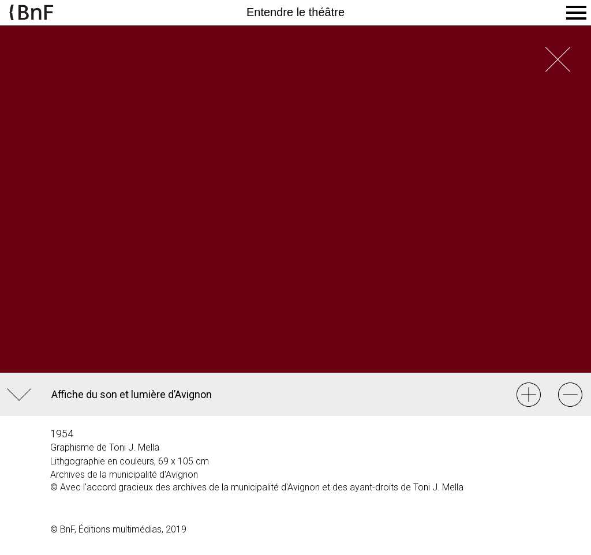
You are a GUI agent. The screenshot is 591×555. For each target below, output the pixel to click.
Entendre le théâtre (295, 12)
